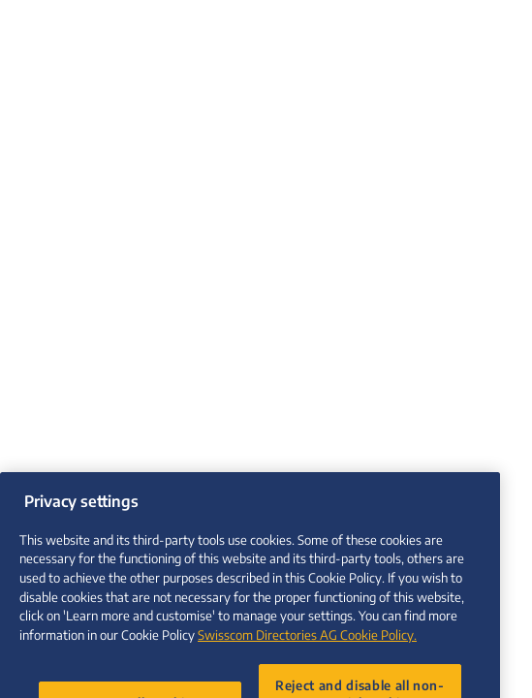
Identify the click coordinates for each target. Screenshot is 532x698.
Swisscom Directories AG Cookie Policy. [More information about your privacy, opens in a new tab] (307, 644)
